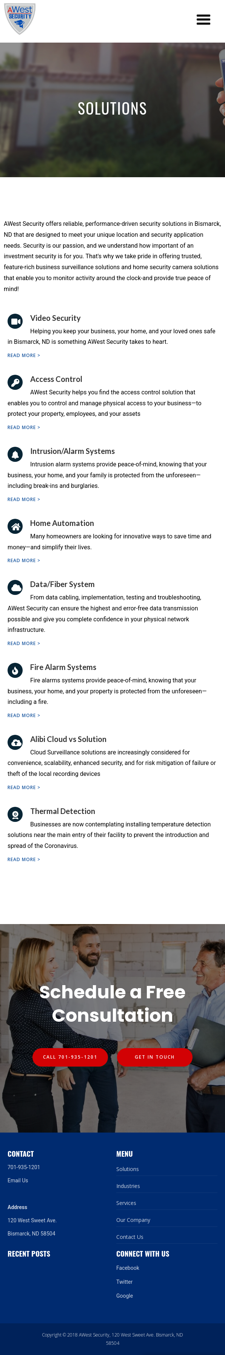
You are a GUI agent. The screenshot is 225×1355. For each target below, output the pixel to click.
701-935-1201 (24, 1167)
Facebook (127, 1268)
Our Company (133, 1219)
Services (126, 1202)
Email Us (18, 1180)
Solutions (127, 1169)
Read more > (24, 355)
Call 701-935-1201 (70, 1057)
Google (124, 1296)
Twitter (124, 1282)
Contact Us (129, 1236)
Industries (128, 1185)
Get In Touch (155, 1057)
